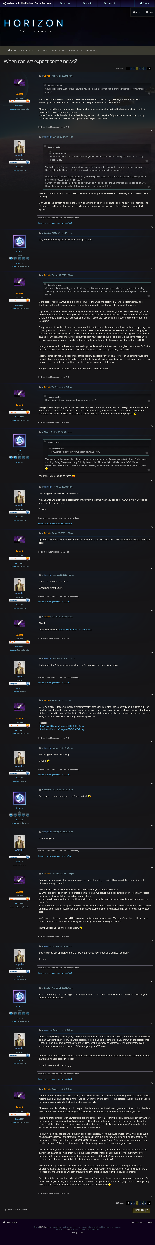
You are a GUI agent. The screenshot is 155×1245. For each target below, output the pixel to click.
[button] (128, 68)
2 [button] (134, 68)
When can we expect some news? (79, 50)
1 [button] (131, 68)
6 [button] (145, 68)
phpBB (68, 1229)
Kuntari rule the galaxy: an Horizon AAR (55, 223)
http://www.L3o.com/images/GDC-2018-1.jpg (61, 726)
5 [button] (142, 68)
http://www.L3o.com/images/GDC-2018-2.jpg (61, 729)
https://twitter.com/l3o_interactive (75, 629)
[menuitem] (65, 3)
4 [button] (140, 68)
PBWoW (42, 1227)
